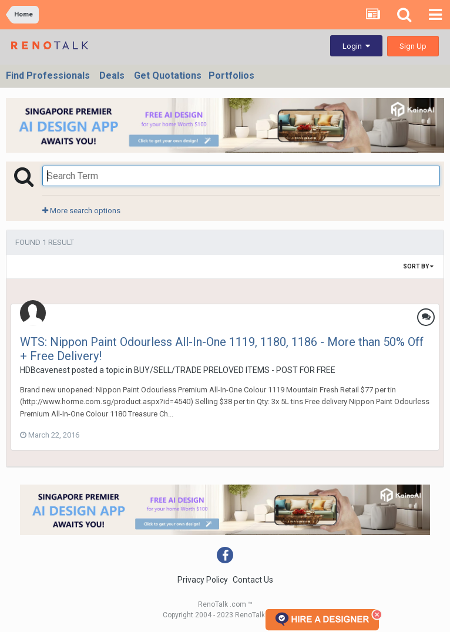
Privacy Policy (202, 579)
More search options (81, 210)
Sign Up (413, 46)
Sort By (418, 266)
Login (356, 46)
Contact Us (253, 579)
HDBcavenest (45, 370)
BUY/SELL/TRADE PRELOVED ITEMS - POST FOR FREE (234, 370)
